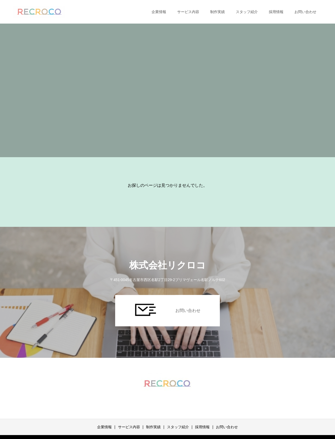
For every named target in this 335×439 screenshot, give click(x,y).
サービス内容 (188, 12)
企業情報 (159, 12)
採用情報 (276, 12)
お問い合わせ (305, 12)
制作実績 (217, 12)
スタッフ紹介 (247, 12)
